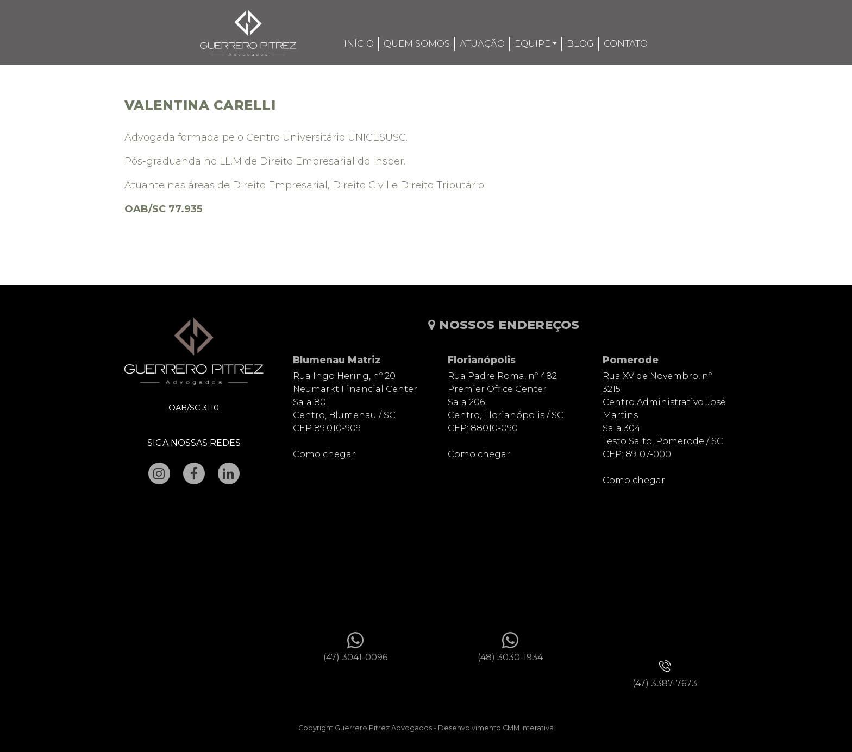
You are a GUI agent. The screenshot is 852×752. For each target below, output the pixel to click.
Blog (580, 43)
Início (359, 43)
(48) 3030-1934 (510, 657)
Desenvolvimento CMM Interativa (496, 728)
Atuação (482, 43)
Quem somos (417, 43)
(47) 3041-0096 (355, 657)
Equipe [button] (532, 43)
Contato (626, 43)
